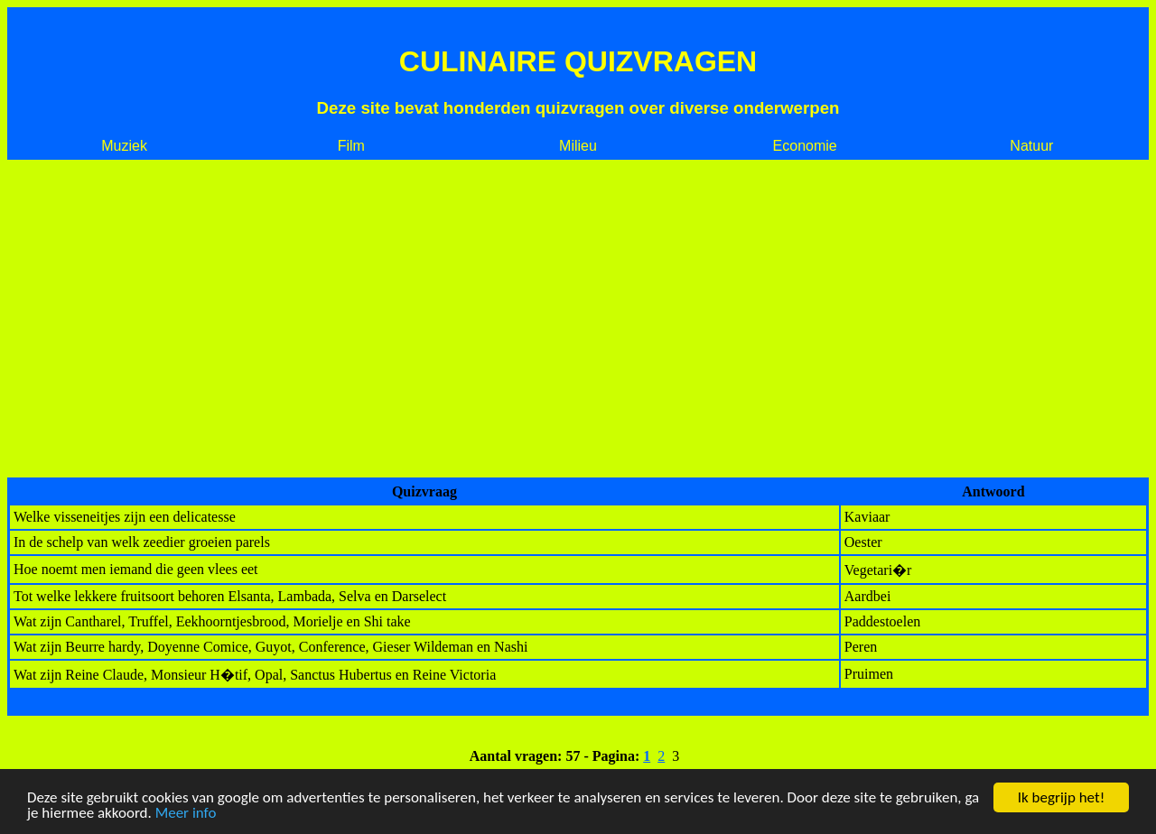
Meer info (186, 813)
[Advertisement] (578, 318)
